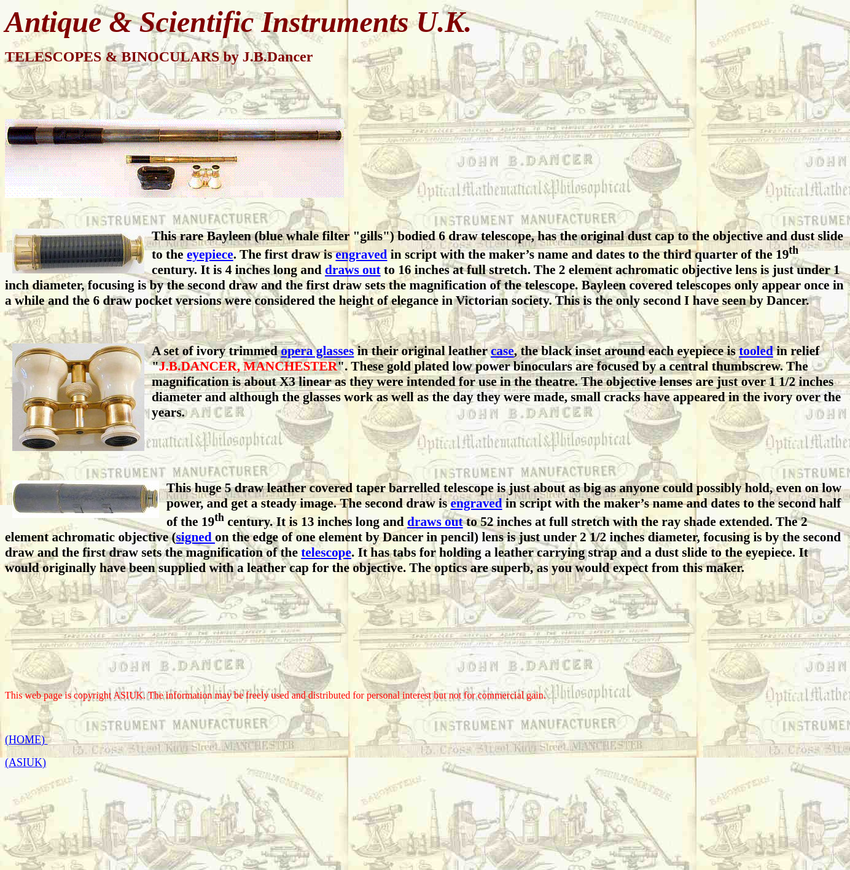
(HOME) (26, 740)
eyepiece (210, 254)
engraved (361, 254)
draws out (353, 269)
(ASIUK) (25, 762)
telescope (326, 552)
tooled (756, 350)
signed (195, 537)
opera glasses (317, 350)
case (502, 350)
